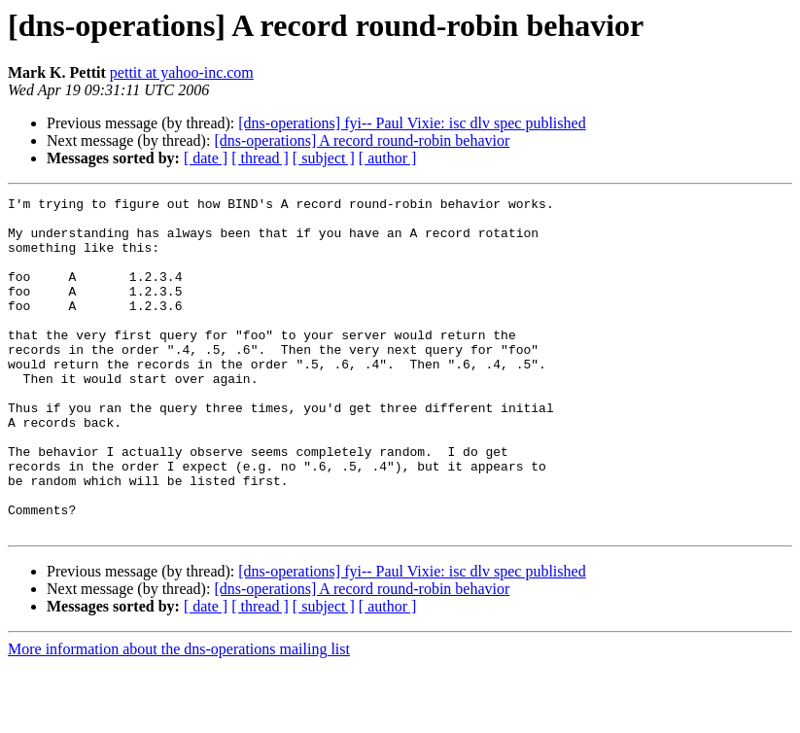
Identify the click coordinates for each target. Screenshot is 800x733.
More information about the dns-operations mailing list (179, 716)
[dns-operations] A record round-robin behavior (361, 140)
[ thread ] (260, 158)
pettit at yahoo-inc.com (182, 72)
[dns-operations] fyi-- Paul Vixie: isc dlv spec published (411, 123)
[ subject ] (324, 158)
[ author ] (388, 158)
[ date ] (205, 158)
